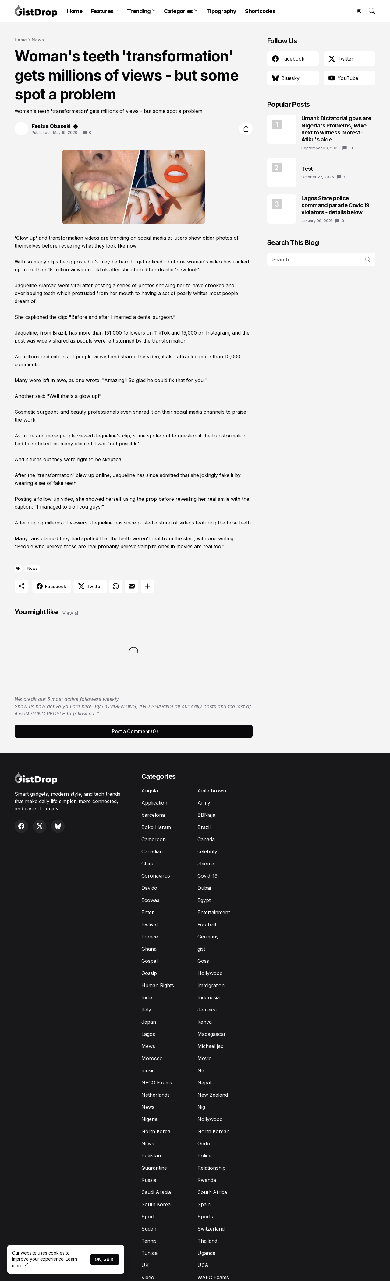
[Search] (369, 11)
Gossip (149, 973)
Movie (204, 1058)
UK (145, 1265)
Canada (206, 839)
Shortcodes (260, 11)
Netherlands (155, 1095)
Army (203, 803)
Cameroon (153, 839)
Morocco (152, 1058)
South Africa (212, 1192)
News (38, 39)
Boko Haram (156, 827)
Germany (208, 937)
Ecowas (150, 900)
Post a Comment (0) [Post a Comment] (135, 731)
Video (147, 1277)
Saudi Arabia (156, 1192)
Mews (148, 1046)
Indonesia (208, 997)
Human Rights (157, 985)
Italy (146, 1010)
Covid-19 (207, 876)
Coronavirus (155, 876)
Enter (147, 912)
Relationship (211, 1168)
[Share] (246, 128)
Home (74, 11)
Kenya (204, 1022)
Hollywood (209, 973)
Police (204, 1156)
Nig (201, 1107)
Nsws (147, 1143)
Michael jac (210, 1046)
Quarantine (154, 1168)
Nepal (204, 1083)
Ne (200, 1070)
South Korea (156, 1204)
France (149, 937)
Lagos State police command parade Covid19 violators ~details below (335, 205)
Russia (148, 1180)
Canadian (152, 851)
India (146, 997)
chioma (205, 864)
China (147, 864)
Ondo (203, 1143)
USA (202, 1265)
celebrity (207, 851)
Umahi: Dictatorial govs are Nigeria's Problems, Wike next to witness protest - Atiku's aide (336, 129)
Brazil (204, 827)
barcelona (153, 815)
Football (206, 924)
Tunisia (149, 1253)
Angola (149, 791)
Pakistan (151, 1156)
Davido (149, 888)
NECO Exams (156, 1083)
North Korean (213, 1131)
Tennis (149, 1241)
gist (201, 949)
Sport (147, 1216)
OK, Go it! (105, 1259)
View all (71, 613)
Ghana (149, 949)
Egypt (204, 900)
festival (149, 924)
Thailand (207, 1241)
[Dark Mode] (356, 11)
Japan (148, 1022)
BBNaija (206, 815)
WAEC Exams (213, 1277)
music (148, 1070)
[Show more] (147, 586)
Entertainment (213, 912)
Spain (204, 1204)
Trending (139, 11)
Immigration (211, 985)
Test (307, 168)
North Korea (155, 1131)
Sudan (148, 1229)
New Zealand (212, 1095)
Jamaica (207, 1010)
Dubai (204, 888)
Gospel (149, 961)
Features (102, 11)
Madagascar (211, 1034)
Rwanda (206, 1180)
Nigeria (149, 1119)
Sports (205, 1216)
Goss (203, 961)
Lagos (148, 1034)
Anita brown (211, 791)
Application (154, 803)
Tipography (221, 11)
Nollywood (209, 1119)
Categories (178, 11)
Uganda (206, 1253)
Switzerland (211, 1229)
